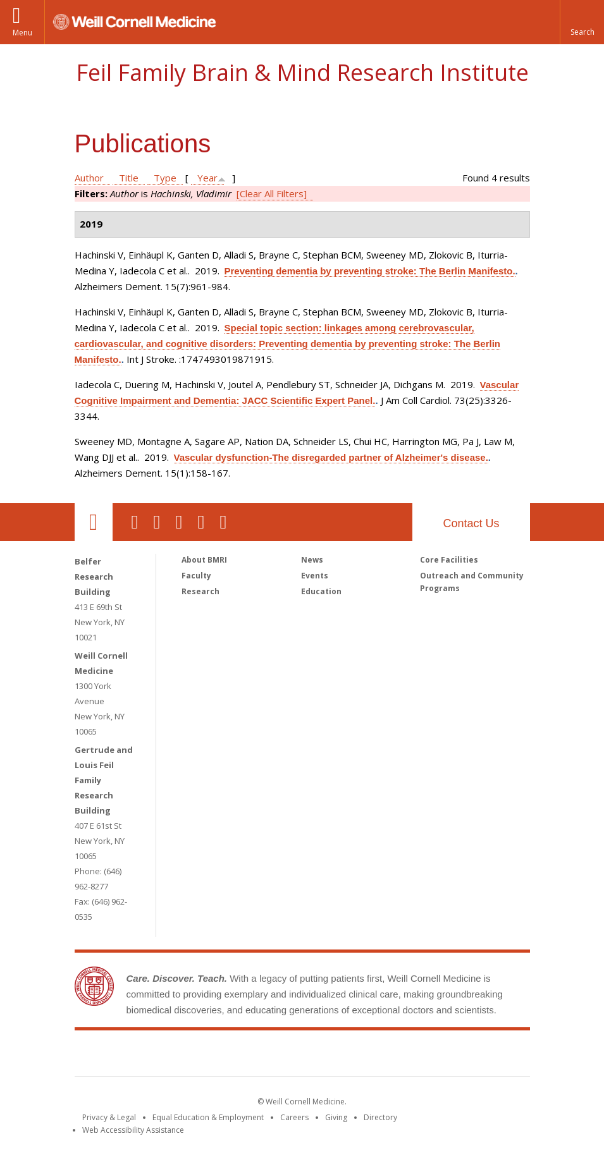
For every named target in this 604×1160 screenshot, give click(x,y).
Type (165, 177)
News (312, 559)
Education (321, 591)
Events (314, 575)
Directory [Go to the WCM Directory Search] (380, 1117)
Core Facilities (449, 559)
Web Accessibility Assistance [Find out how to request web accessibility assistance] (133, 1130)
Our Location (94, 522)
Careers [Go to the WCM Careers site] (294, 1117)
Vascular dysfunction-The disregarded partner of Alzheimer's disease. (331, 457)
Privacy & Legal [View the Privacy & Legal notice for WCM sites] (109, 1117)
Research (200, 591)
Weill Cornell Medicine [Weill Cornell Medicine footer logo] (209, 1055)
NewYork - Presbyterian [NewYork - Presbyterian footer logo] (408, 1055)
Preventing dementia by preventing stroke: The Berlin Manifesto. (370, 271)
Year (207, 177)
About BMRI (204, 559)
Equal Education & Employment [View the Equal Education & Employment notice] (208, 1117)
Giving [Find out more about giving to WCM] (336, 1117)
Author (89, 177)
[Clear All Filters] (272, 193)
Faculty (196, 575)
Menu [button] (22, 32)
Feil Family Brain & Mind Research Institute (302, 72)
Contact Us (471, 523)
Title (129, 177)
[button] (582, 22)
